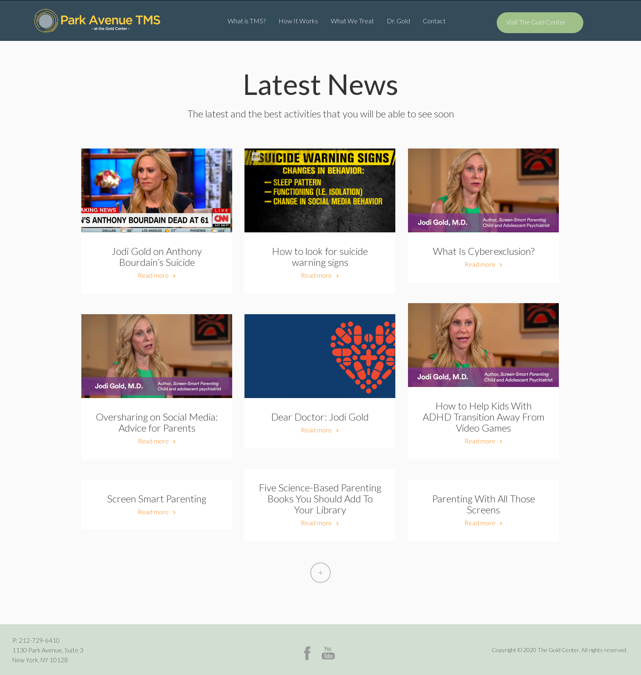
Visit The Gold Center (536, 22)
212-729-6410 (39, 640)
